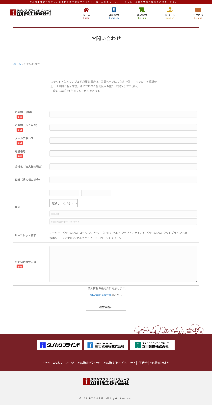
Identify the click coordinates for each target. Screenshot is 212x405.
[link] (46, 363)
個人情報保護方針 (100, 295)
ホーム (17, 64)
